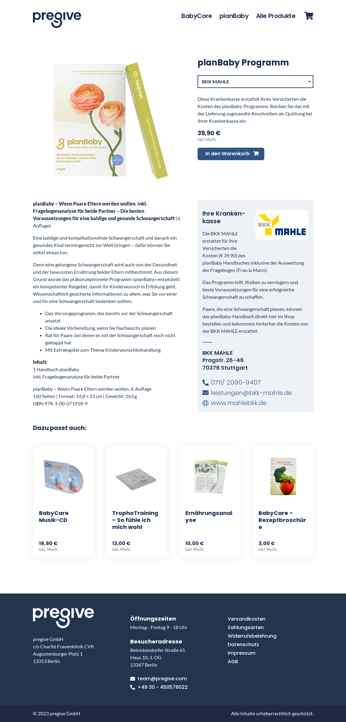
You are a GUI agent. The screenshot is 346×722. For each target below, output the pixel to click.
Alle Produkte (276, 16)
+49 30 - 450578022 (159, 687)
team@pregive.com (158, 679)
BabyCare (196, 16)
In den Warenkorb (232, 153)
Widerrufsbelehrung (252, 635)
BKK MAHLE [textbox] (215, 81)
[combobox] (255, 81)
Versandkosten (247, 618)
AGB (233, 661)
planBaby (234, 16)
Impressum (241, 653)
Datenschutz (243, 644)
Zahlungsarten (246, 627)
